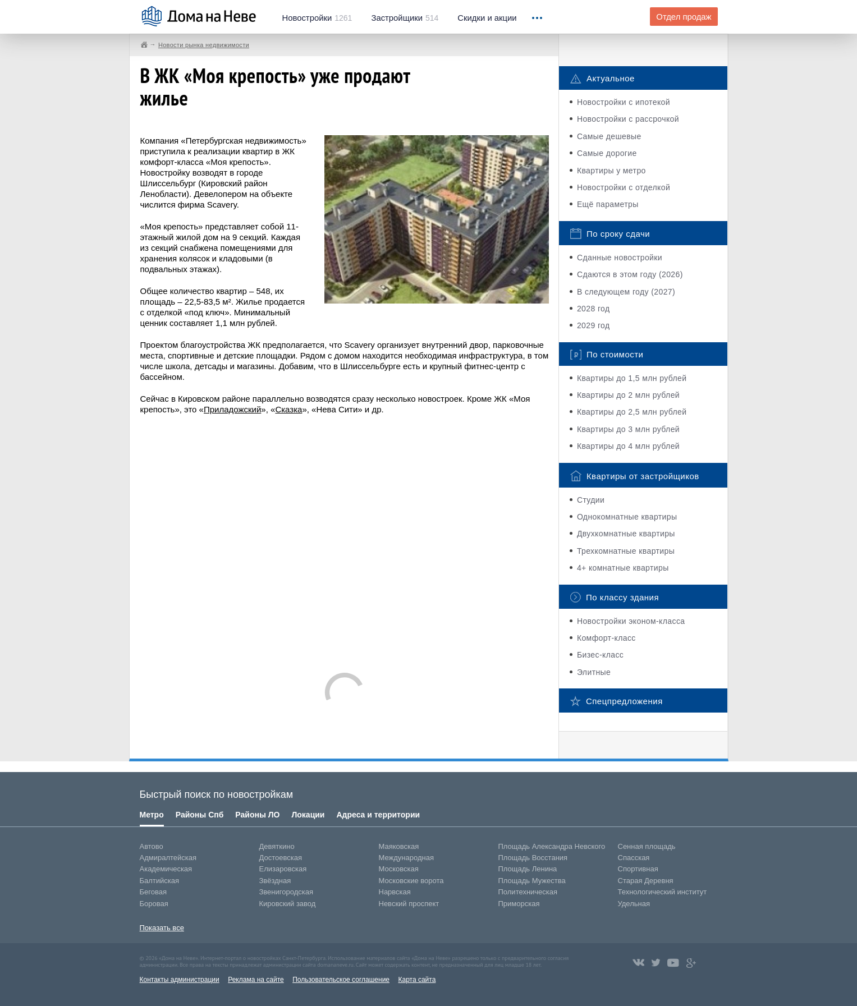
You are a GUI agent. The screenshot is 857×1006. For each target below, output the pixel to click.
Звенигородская (286, 892)
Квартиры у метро (611, 170)
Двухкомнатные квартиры (626, 533)
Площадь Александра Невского (552, 846)
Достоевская (280, 857)
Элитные (594, 672)
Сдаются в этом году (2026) (630, 274)
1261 (317, 17)
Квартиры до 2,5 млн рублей (632, 411)
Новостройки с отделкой (623, 187)
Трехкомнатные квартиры (626, 550)
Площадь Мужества (532, 880)
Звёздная (275, 880)
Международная (406, 857)
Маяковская (399, 846)
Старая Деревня (645, 880)
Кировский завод (287, 903)
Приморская (519, 903)
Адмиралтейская (168, 857)
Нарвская (395, 892)
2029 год (593, 325)
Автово (151, 846)
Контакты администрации (179, 980)
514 (404, 17)
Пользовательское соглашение (340, 980)
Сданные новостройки (619, 257)
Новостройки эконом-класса (631, 621)
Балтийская (160, 880)
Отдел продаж (683, 16)
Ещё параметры (608, 204)
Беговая (153, 892)
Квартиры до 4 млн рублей (628, 446)
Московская (399, 869)
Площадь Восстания (533, 857)
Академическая (166, 869)
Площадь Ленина (527, 869)
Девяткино (277, 846)
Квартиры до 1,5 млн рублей (632, 378)
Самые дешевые (609, 136)
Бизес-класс (600, 654)
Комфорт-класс (606, 637)
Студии (590, 499)
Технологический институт (662, 892)
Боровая (154, 903)
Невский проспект (409, 903)
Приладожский (232, 409)
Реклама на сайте (256, 980)
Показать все (162, 928)
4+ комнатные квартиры (623, 567)
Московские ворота (411, 880)
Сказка (288, 409)
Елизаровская (283, 869)
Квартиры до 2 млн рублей (628, 395)
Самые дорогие (607, 153)
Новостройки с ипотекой (623, 102)
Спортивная (638, 869)
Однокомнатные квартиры (627, 516)
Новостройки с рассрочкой (628, 118)
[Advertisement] (344, 538)
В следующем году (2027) (626, 291)
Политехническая (528, 892)
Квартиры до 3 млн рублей (628, 429)
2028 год (593, 308)
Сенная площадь (647, 846)
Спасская (634, 857)
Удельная (634, 903)
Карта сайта (417, 980)
